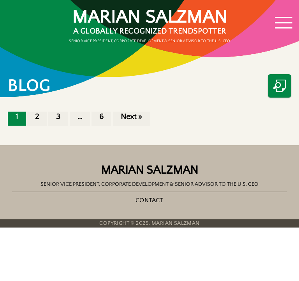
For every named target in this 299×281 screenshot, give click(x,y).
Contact (149, 200)
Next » (131, 116)
